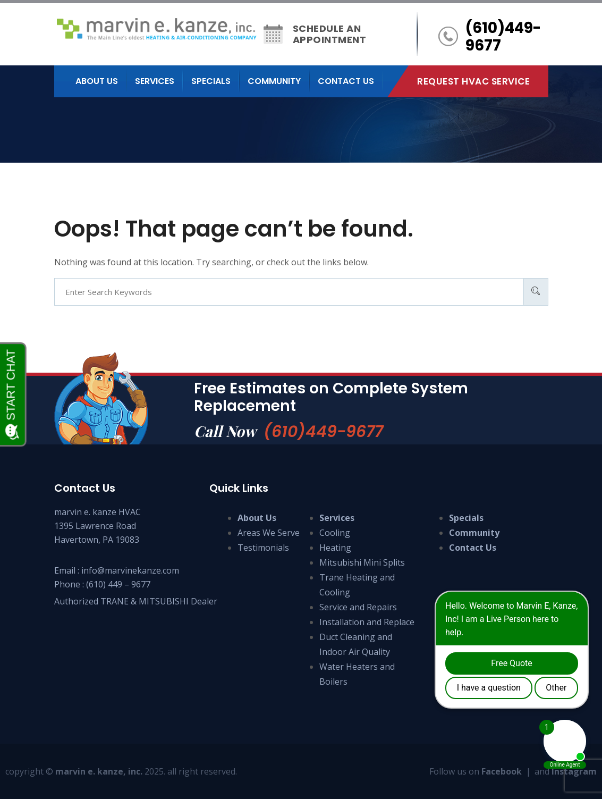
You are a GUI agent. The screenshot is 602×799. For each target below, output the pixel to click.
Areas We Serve (269, 533)
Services (154, 81)
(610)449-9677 (323, 431)
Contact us (346, 81)
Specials (211, 81)
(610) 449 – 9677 (118, 584)
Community (274, 81)
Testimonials (263, 547)
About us (96, 81)
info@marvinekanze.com (130, 570)
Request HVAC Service (473, 81)
